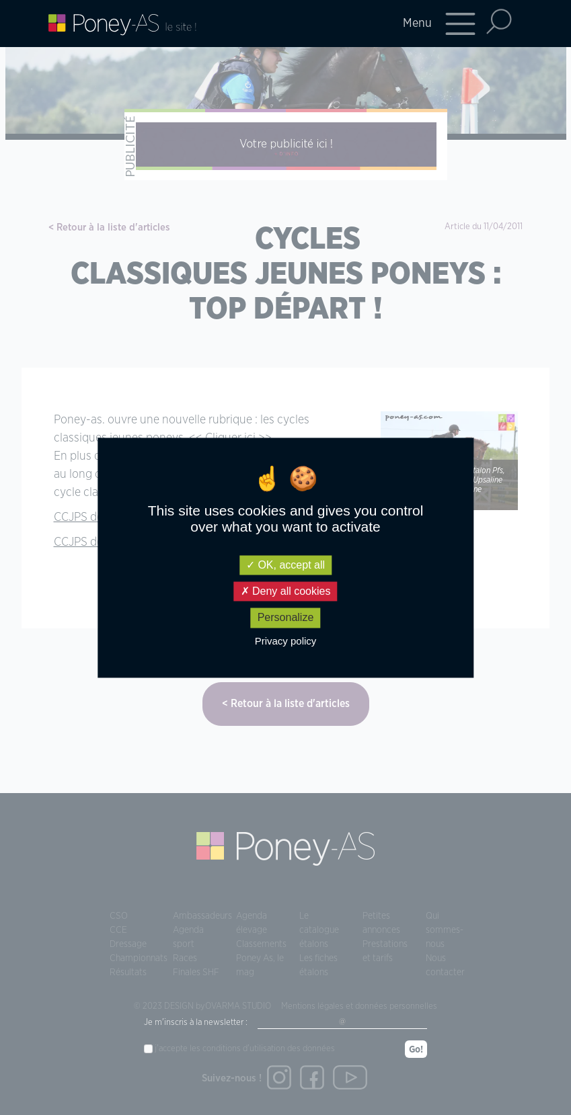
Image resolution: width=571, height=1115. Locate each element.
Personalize (286, 618)
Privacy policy (286, 641)
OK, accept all (285, 565)
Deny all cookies (286, 591)
